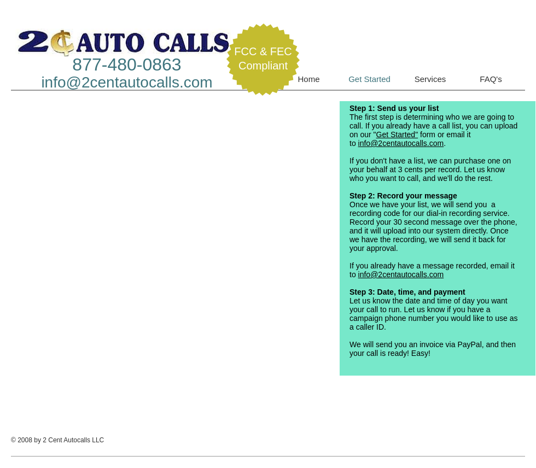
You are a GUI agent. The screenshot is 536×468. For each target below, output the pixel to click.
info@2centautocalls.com (126, 82)
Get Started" (397, 134)
